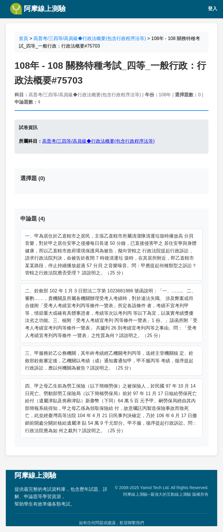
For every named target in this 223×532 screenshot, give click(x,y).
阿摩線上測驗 (38, 9)
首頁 (23, 38)
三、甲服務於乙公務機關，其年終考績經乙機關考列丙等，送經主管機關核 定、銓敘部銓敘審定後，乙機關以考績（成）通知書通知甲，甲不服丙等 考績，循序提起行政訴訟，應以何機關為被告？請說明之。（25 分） (109, 360)
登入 (212, 8)
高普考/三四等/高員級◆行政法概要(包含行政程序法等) (89, 38)
